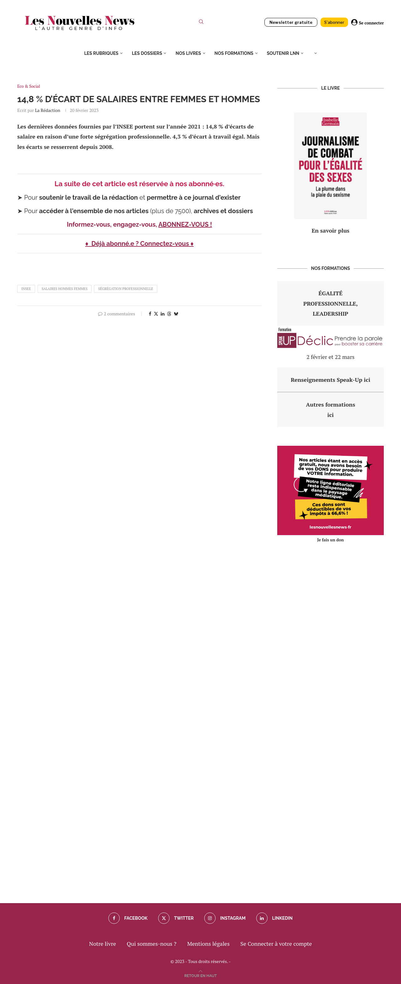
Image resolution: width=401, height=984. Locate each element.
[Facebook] (128, 918)
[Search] (201, 23)
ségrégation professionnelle (125, 289)
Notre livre (102, 943)
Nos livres (188, 53)
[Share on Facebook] (150, 314)
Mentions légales (208, 943)
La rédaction (47, 110)
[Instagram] (224, 918)
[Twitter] (176, 918)
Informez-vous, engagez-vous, (112, 224)
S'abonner (334, 22)
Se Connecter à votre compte (276, 943)
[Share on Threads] (169, 314)
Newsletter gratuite (290, 22)
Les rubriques (101, 53)
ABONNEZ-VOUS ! (185, 224)
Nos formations (234, 53)
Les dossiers (147, 53)
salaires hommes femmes (65, 289)
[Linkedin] (274, 918)
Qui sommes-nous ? (151, 943)
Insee (26, 289)
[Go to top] (200, 975)
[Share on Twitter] (156, 314)
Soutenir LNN (283, 53)
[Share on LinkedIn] (162, 314)
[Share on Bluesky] (176, 314)
